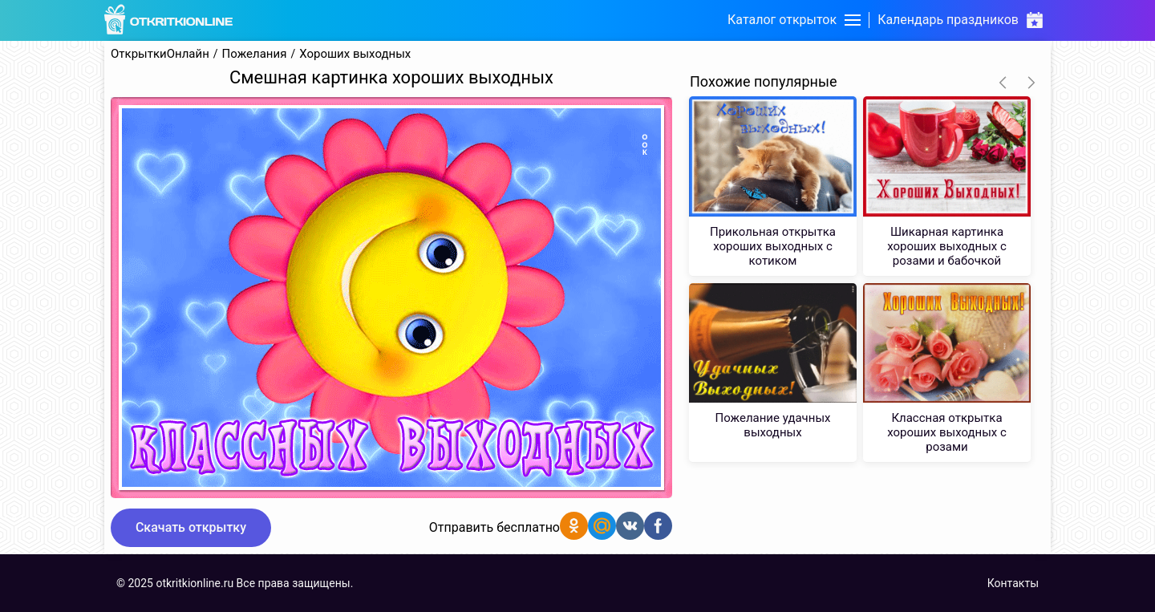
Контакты (1013, 583)
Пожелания (254, 54)
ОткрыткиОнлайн (160, 54)
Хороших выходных (355, 54)
